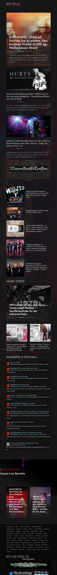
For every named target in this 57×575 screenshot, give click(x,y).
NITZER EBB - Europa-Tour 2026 (19, 384)
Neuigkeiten (21, 51)
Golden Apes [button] (13, 549)
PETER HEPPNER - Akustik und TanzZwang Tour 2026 (26, 432)
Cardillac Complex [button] (31, 549)
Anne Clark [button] (18, 547)
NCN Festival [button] (44, 535)
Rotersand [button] (9, 535)
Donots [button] (18, 545)
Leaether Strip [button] (32, 538)
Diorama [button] (24, 533)
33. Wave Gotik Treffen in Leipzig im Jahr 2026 (24, 443)
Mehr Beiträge (12, 278)
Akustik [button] (24, 547)
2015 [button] (15, 538)
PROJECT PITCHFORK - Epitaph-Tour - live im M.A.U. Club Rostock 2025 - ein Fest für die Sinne (40, 504)
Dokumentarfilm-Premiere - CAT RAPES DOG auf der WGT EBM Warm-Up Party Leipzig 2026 (37, 194)
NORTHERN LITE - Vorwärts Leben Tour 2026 (23, 368)
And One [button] (45, 533)
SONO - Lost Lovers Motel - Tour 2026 (21, 422)
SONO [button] (8, 540)
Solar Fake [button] (14, 540)
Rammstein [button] (47, 529)
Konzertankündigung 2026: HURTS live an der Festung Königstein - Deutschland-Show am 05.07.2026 (28, 96)
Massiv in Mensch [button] (39, 547)
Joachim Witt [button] (31, 533)
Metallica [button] (20, 540)
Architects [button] (37, 545)
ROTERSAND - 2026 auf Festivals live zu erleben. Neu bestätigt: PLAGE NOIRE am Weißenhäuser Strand (28, 42)
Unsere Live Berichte (12, 473)
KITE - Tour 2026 (15, 362)
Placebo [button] (31, 529)
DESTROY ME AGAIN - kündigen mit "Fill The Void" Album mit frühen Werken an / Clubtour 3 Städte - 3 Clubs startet (37, 268)
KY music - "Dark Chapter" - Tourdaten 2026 (23, 395)
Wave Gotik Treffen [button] (25, 526)
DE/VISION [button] (44, 545)
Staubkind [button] (30, 547)
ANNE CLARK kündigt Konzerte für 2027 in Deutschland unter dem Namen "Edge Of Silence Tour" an (28, 143)
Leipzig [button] (41, 531)
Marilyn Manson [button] (29, 535)
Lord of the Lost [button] (11, 545)
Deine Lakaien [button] (10, 542)
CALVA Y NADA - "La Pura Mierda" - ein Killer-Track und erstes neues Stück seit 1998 (40, 347)
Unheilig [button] (25, 529)
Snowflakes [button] (45, 549)
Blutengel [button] (17, 533)
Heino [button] (38, 549)
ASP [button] (47, 540)
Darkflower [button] (18, 531)
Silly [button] (8, 549)
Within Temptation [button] (22, 538)
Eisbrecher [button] (40, 538)
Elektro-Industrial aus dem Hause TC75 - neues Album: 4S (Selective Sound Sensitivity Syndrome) (16, 347)
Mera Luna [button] (18, 529)
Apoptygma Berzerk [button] (27, 542)
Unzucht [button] (47, 547)
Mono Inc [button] (17, 542)
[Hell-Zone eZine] (13, 4)
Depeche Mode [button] (10, 529)
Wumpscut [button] (27, 540)
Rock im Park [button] (36, 542)
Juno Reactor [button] (22, 549)
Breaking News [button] (10, 526)
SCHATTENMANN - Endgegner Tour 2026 (22, 403)
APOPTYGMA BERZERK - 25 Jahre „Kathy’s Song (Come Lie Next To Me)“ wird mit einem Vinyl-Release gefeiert (37, 228)
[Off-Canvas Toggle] (49, 4)
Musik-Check (21, 317)
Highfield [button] (37, 535)
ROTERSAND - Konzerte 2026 (19, 376)
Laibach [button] (8, 551)
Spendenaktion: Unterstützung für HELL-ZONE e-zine (37, 211)
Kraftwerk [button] (43, 542)
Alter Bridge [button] (30, 545)
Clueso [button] (23, 545)
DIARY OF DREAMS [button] (36, 526)
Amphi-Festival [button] (34, 531)
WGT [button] (17, 526)
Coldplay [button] (15, 535)
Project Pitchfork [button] (38, 529)
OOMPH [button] (22, 535)
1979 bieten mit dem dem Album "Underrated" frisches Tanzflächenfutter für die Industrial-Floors (27, 309)
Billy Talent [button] (9, 538)
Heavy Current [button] (10, 547)
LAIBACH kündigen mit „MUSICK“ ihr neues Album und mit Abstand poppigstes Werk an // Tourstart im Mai (36, 248)
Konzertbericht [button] (10, 531)
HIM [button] (46, 538)
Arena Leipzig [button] (10, 533)
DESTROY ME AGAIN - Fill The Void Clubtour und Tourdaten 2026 (29, 411)
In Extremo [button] (41, 540)
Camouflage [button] (38, 533)
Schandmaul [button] (34, 540)
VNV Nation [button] (26, 531)
